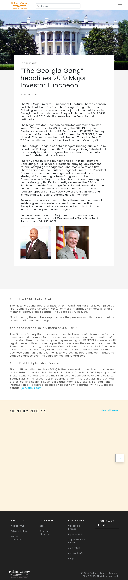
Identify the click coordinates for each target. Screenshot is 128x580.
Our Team (46, 520)
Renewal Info (76, 553)
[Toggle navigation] (118, 5)
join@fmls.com (31, 388)
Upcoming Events (74, 527)
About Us (17, 520)
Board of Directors (45, 533)
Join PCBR (74, 548)
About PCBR (18, 525)
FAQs (71, 558)
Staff (43, 525)
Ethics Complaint (17, 538)
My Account (75, 534)
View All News (109, 410)
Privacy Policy (19, 531)
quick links (76, 520)
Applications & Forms (77, 541)
